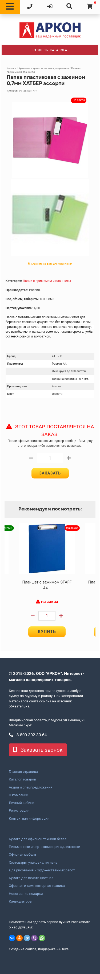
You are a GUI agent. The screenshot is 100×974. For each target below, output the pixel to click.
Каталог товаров (22, 779)
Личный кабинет (22, 803)
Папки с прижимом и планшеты (47, 281)
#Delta (64, 949)
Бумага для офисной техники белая (37, 839)
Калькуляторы (20, 901)
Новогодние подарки (26, 894)
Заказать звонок (37, 750)
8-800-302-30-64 (28, 734)
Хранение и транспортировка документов (44, 68)
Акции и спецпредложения (31, 787)
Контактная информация (29, 818)
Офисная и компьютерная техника (37, 886)
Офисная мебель (22, 854)
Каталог (11, 68)
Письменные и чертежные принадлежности (44, 847)
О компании (18, 795)
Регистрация (19, 810)
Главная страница (23, 772)
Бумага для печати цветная (31, 878)
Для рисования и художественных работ (42, 870)
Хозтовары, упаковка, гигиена (33, 862)
